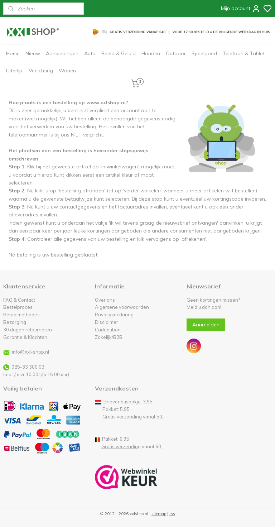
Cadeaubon (108, 329)
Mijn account (240, 8)
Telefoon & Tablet (244, 53)
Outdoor (176, 53)
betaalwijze (78, 199)
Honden (150, 53)
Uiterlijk (14, 70)
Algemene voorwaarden (122, 307)
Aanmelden (205, 324)
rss (172, 513)
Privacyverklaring (114, 314)
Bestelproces (18, 307)
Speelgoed (204, 53)
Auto (90, 53)
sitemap (158, 513)
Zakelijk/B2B (108, 337)
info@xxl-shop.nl (30, 352)
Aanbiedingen (62, 53)
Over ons (105, 300)
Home (13, 53)
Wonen (67, 70)
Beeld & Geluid (118, 53)
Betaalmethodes (21, 314)
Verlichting (41, 70)
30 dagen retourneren (27, 329)
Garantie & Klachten (25, 337)
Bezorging (14, 322)
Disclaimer (106, 322)
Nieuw (32, 53)
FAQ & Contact (19, 300)
